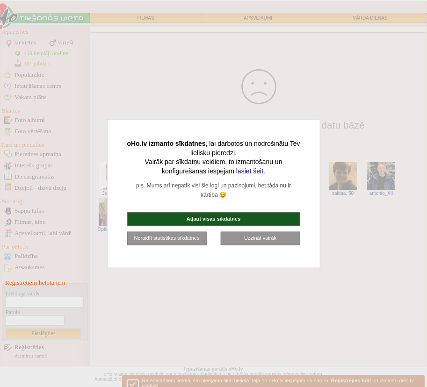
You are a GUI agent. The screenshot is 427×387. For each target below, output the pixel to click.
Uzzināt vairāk (260, 238)
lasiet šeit (249, 170)
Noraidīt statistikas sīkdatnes (166, 238)
